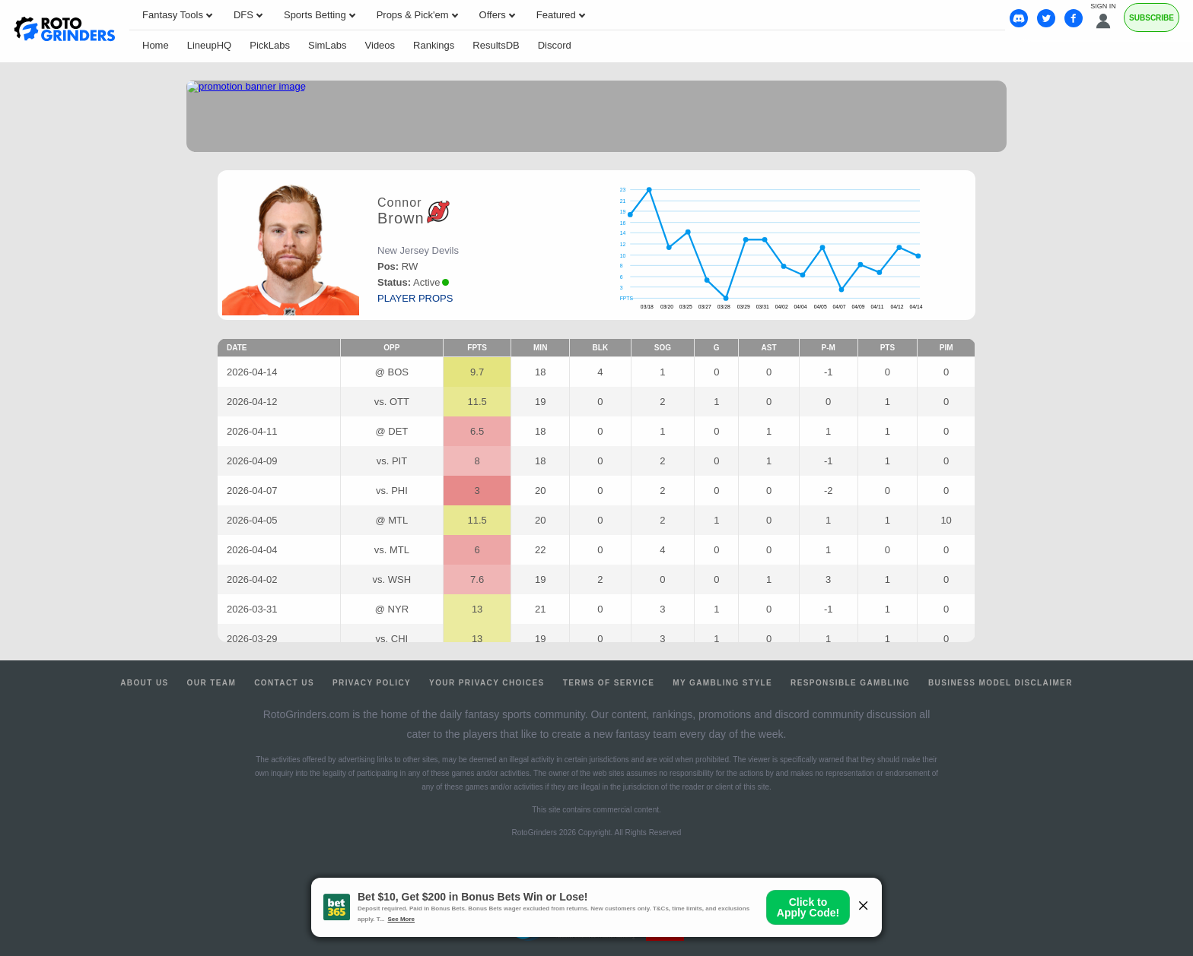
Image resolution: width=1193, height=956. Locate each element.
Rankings (433, 45)
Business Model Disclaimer (1000, 683)
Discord (554, 45)
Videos (380, 45)
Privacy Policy (371, 683)
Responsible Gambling (850, 683)
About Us (144, 683)
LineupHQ (209, 45)
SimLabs (327, 45)
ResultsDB (495, 45)
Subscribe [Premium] (1151, 18)
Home (155, 45)
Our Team (212, 683)
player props (415, 298)
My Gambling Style (722, 683)
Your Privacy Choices (487, 683)
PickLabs (270, 45)
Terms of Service (609, 683)
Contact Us (284, 683)
